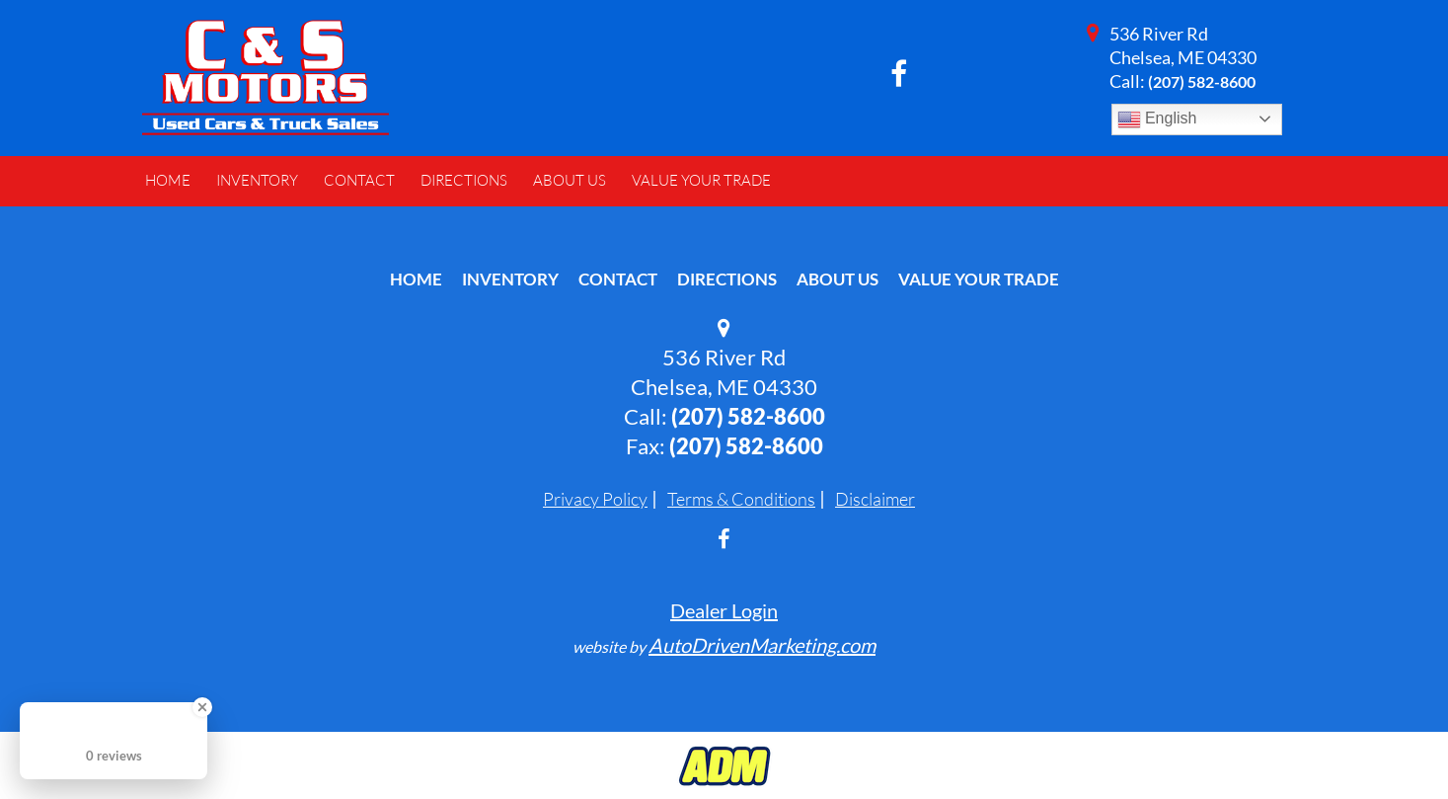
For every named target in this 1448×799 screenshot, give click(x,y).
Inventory (510, 279)
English (1157, 119)
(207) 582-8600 (1202, 81)
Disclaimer (875, 499)
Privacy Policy (595, 499)
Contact (617, 279)
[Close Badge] (202, 707)
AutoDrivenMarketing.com (762, 645)
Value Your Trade (978, 279)
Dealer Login (724, 610)
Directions (727, 279)
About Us (837, 279)
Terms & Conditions (741, 499)
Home (416, 279)
